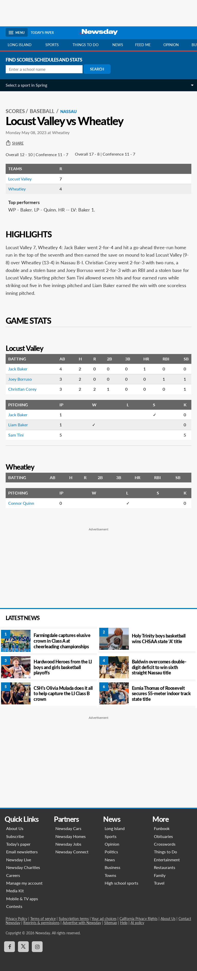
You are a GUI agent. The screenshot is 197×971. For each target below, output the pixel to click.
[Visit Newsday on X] (23, 946)
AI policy (137, 923)
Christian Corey (22, 389)
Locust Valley (20, 178)
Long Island (20, 45)
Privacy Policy (16, 918)
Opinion (171, 45)
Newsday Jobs (68, 844)
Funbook (162, 828)
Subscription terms (74, 918)
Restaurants (164, 867)
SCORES (15, 111)
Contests (14, 906)
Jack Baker (17, 368)
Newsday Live (18, 859)
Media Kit (15, 890)
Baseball (42, 111)
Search (97, 69)
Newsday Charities (23, 867)
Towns (110, 875)
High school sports (121, 883)
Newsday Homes (70, 836)
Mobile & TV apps (22, 898)
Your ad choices (104, 918)
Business (112, 867)
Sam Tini (16, 434)
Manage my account (24, 883)
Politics (111, 851)
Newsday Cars (68, 828)
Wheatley (17, 188)
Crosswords (164, 844)
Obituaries (163, 836)
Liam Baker (18, 424)
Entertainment (167, 859)
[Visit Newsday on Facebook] (9, 946)
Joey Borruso (20, 379)
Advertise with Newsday (82, 923)
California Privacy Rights (138, 918)
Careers (13, 875)
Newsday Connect (71, 851)
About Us (14, 828)
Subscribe (15, 836)
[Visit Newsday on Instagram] (37, 946)
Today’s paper (18, 844)
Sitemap (110, 923)
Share (15, 143)
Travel (159, 883)
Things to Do (165, 851)
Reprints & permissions (41, 923)
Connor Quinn (21, 503)
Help (123, 923)
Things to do (85, 45)
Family (159, 875)
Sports (52, 45)
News (117, 45)
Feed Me (143, 45)
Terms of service (43, 918)
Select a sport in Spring (26, 85)
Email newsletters (22, 851)
